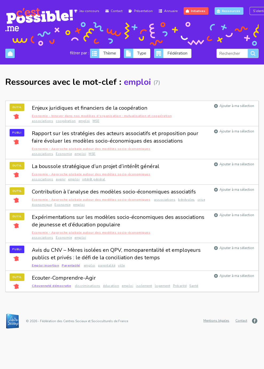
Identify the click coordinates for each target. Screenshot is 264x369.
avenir (60, 179)
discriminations (87, 286)
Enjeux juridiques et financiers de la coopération (89, 108)
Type (141, 53)
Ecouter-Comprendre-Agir (64, 277)
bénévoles (186, 199)
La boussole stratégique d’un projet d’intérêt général (95, 166)
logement (162, 286)
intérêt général (93, 179)
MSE (96, 121)
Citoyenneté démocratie (51, 286)
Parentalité (71, 265)
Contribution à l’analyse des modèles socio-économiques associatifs (114, 191)
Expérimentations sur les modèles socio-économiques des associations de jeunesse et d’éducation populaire (118, 221)
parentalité (107, 265)
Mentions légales (216, 320)
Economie (64, 154)
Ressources (231, 11)
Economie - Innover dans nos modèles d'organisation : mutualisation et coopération (102, 116)
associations (42, 121)
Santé (193, 286)
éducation (111, 286)
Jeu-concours (89, 11)
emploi (84, 121)
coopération (66, 121)
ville (121, 265)
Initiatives (198, 11)
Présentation (143, 11)
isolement (144, 286)
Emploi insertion (45, 265)
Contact (117, 11)
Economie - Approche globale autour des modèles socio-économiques (91, 149)
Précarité (180, 286)
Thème (109, 53)
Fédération (177, 53)
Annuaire (171, 11)
